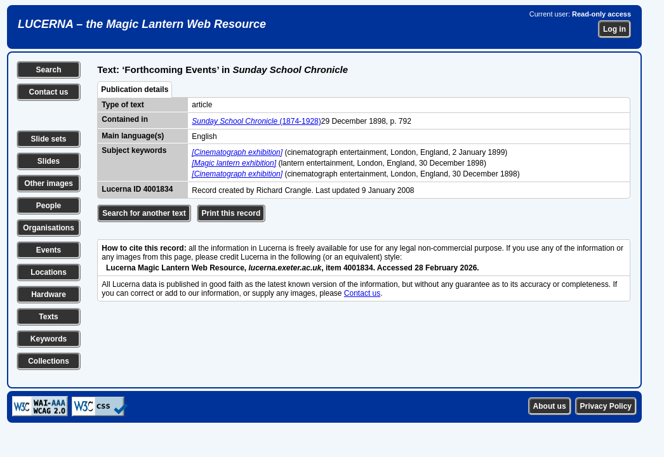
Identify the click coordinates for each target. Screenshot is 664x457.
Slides (48, 161)
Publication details (134, 89)
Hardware (48, 294)
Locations (48, 272)
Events (48, 250)
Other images (48, 183)
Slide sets (48, 139)
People (48, 205)
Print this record (231, 213)
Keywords (48, 338)
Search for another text (143, 213)
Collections (48, 361)
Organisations (48, 227)
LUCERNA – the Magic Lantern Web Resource (142, 24)
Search (48, 69)
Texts (48, 316)
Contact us (48, 92)
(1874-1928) (256, 121)
